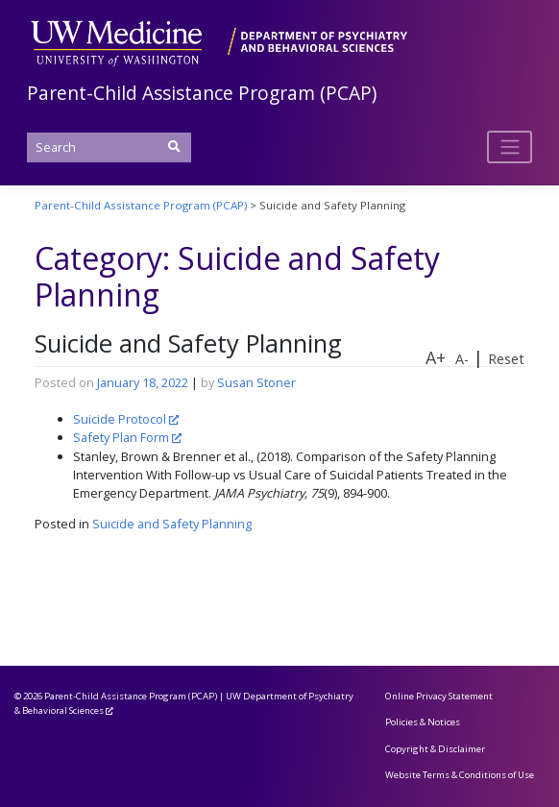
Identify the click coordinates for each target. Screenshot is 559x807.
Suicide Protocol (119, 419)
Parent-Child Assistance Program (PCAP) (202, 93)
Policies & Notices (422, 722)
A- (462, 359)
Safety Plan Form (121, 437)
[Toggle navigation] (509, 147)
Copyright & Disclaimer (435, 749)
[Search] (109, 147)
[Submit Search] (173, 146)
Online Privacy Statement (439, 696)
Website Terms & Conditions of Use (459, 775)
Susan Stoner (256, 382)
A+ (435, 357)
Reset (506, 359)
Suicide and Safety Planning (188, 343)
